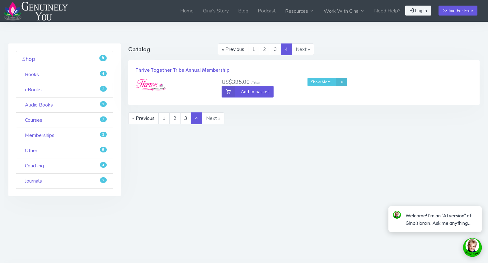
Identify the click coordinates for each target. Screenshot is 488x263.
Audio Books (66, 104)
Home (187, 10)
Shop (64, 59)
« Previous (233, 49)
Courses (66, 120)
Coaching (66, 165)
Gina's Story (216, 10)
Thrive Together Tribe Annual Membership (182, 70)
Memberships (66, 135)
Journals (66, 180)
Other (66, 150)
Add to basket (245, 91)
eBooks (66, 89)
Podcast (267, 10)
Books (66, 74)
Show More (329, 82)
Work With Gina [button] (344, 11)
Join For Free (458, 11)
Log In (418, 11)
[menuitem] (187, 11)
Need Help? (387, 10)
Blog (243, 10)
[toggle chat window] (472, 247)
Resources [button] (299, 11)
